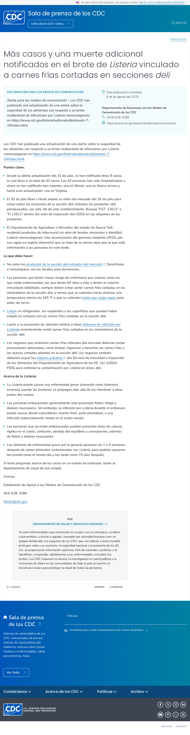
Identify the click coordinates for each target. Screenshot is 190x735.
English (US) (178, 39)
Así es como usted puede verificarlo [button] (163, 2)
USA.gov (181, 726)
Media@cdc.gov (15, 501)
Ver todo (13, 672)
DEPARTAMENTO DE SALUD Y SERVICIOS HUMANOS (70, 524)
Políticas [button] (107, 692)
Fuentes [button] (15, 587)
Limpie (12, 311)
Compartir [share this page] (116, 587)
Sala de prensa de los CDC (66, 13)
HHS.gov (167, 726)
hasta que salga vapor (99, 297)
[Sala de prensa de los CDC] (26, 621)
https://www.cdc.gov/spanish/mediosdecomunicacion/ (141, 123)
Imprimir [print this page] (99, 587)
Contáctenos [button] (17, 692)
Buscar (181, 23)
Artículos (72, 616)
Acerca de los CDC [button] (64, 692)
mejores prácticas (51, 358)
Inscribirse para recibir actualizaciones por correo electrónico (106, 630)
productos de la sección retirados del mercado (65, 264)
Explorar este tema (47, 24)
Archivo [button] (139, 692)
